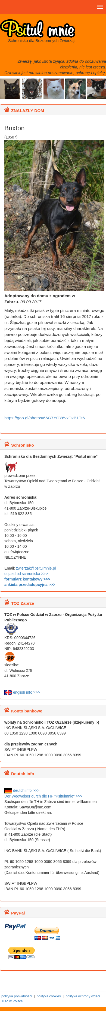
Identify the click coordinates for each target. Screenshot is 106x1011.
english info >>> (22, 692)
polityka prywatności (16, 996)
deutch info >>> (21, 790)
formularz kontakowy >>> (27, 579)
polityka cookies (49, 996)
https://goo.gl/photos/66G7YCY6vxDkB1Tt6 (44, 418)
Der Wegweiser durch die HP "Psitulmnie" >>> (43, 796)
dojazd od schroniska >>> (26, 573)
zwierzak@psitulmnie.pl (36, 568)
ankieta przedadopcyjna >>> (29, 584)
